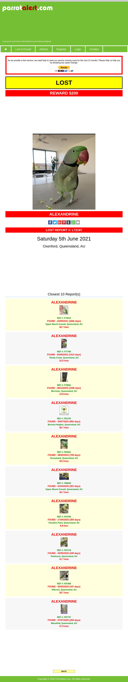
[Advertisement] (97, 22)
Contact (94, 49)
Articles (43, 49)
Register (61, 49)
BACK (64, 671)
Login (78, 49)
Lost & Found (23, 49)
